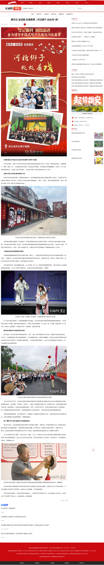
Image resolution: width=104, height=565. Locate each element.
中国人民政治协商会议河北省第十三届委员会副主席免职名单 (87, 80)
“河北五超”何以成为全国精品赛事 (80, 55)
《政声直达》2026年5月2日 (78, 59)
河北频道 (25, 8)
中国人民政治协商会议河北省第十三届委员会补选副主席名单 (87, 86)
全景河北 (30, 8)
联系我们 (37, 563)
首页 (32, 14)
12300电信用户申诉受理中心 (22, 553)
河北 (74, 90)
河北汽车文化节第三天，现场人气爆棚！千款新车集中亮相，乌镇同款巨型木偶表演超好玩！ (87, 32)
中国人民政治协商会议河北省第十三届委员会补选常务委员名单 (87, 83)
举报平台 (81, 563)
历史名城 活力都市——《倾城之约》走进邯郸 (83, 36)
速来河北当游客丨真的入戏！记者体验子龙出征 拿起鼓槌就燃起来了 (87, 27)
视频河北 (61, 14)
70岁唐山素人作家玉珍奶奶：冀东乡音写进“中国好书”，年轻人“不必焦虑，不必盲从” (87, 50)
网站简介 (22, 563)
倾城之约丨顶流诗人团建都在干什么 (81, 41)
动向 (74, 70)
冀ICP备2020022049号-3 (34, 550)
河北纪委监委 (71, 553)
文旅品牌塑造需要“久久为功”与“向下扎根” (82, 46)
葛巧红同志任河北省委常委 (78, 77)
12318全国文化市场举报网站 (61, 553)
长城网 (9, 8)
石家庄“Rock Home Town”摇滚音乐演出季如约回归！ (85, 23)
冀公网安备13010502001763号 (81, 553)
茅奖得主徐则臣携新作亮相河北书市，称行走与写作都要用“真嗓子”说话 (87, 64)
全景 (74, 19)
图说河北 (53, 14)
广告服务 (52, 563)
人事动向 (46, 14)
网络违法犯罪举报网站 (34, 553)
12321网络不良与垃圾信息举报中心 (47, 553)
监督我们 (67, 563)
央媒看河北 (69, 14)
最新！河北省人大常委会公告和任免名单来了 (83, 74)
